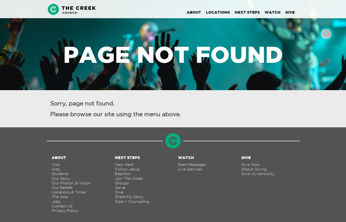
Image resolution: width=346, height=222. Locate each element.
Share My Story (129, 197)
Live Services (190, 169)
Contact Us (62, 206)
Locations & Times (69, 192)
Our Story (61, 178)
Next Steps (247, 12)
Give (290, 12)
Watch (272, 12)
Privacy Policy (65, 211)
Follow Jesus (127, 169)
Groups (122, 183)
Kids (56, 169)
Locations (218, 12)
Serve (120, 188)
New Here (124, 165)
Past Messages (192, 165)
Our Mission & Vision (71, 183)
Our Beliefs (62, 188)
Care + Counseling (132, 201)
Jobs (56, 201)
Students (60, 174)
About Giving (254, 169)
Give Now (250, 165)
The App (60, 197)
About (194, 12)
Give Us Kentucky (257, 174)
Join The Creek (129, 178)
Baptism (122, 174)
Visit (56, 165)
